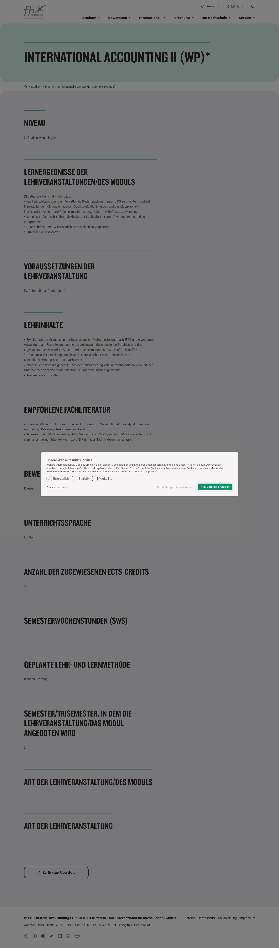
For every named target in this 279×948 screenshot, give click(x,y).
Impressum (151, 471)
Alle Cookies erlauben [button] (215, 486)
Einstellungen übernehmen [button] (175, 487)
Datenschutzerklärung (130, 471)
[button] (58, 487)
